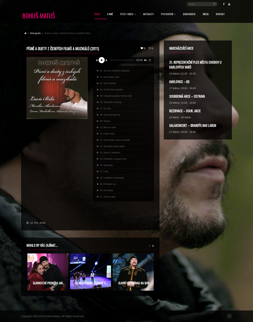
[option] (47, 272)
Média (206, 14)
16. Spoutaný (105, 165)
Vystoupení (168, 14)
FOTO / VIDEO (128, 14)
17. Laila (103, 171)
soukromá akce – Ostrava (187, 96)
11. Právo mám (106, 133)
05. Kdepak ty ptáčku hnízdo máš (115, 96)
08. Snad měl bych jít (109, 115)
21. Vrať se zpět (106, 196)
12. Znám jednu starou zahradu (114, 140)
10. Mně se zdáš (107, 127)
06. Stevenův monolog (110, 102)
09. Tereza (104, 121)
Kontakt (220, 14)
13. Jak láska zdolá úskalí (111, 146)
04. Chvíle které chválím (110, 89)
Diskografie (189, 14)
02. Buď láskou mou (108, 77)
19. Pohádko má (107, 184)
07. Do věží (104, 108)
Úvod (97, 14)
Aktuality (148, 14)
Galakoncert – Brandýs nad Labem (192, 125)
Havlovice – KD (179, 81)
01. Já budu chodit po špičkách (114, 70)
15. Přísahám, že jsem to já (112, 159)
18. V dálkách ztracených (111, 178)
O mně (110, 14)
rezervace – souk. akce (185, 111)
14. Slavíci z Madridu (109, 152)
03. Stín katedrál (107, 83)
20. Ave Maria (105, 190)
